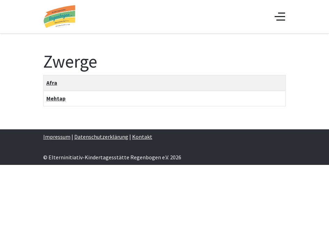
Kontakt (142, 136)
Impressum (56, 136)
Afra (51, 82)
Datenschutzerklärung (101, 136)
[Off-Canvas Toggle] (280, 16)
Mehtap (56, 98)
